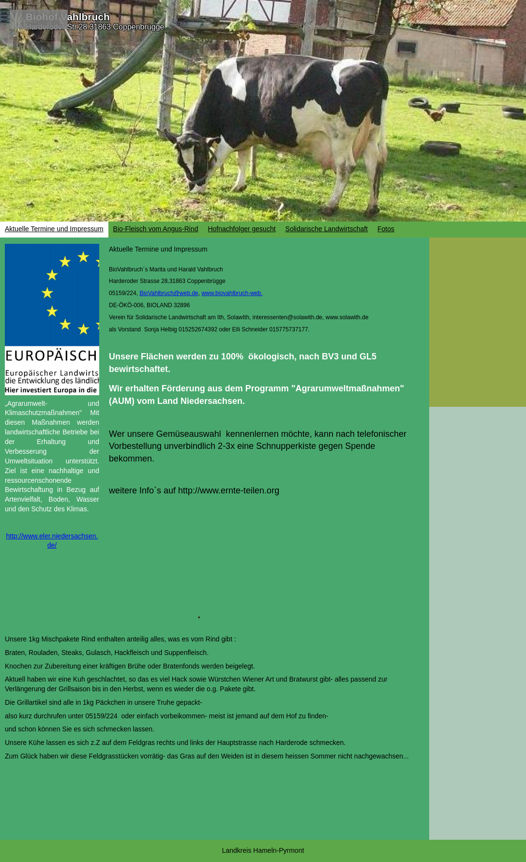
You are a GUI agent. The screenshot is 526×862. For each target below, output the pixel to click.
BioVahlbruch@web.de (168, 293)
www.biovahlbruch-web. (231, 293)
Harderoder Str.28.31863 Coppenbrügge (95, 27)
